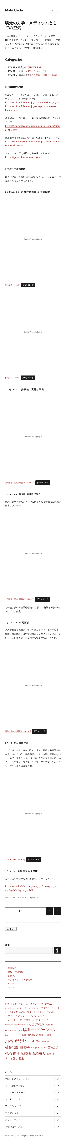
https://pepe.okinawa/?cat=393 (22, 157)
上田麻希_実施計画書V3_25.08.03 (19, 599)
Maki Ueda (14, 10)
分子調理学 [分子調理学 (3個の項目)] (38, 1024)
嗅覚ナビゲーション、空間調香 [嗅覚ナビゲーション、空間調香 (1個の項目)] (16, 1035)
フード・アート (13, 1099)
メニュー (55, 10)
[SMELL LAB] (35, 67)
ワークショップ (13, 1106)
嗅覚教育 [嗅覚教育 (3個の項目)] (33, 1034)
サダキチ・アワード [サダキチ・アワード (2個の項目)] (50, 1008)
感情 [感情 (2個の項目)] (49, 1035)
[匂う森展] (35, 75)
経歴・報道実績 (15, 971)
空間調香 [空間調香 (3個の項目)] (25, 1047)
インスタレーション (15, 1085)
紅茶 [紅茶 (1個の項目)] (32, 1048)
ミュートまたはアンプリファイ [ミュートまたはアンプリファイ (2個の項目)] (19, 1020)
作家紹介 (12, 968)
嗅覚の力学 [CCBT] (14, 1126)
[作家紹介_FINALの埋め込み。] (33, 332)
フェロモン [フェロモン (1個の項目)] (51, 1012)
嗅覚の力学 (34, 897)
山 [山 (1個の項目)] (45, 1035)
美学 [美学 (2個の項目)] (37, 1047)
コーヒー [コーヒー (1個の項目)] (20, 1008)
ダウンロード (28, 285)
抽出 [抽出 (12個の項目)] (9, 1040)
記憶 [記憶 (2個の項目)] (49, 1053)
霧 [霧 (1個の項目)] (53, 1054)
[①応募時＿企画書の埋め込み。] (33, 239)
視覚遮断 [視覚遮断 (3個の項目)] (26, 1053)
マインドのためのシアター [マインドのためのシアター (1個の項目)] (38, 1016)
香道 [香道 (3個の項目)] (21, 1058)
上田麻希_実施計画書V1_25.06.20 (19, 483)
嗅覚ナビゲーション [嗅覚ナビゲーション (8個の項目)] (40, 1029)
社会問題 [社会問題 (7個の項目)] (11, 1047)
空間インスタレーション (17, 1079)
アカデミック (11, 1113)
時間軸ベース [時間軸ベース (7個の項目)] (24, 1041)
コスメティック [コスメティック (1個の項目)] (10, 1008)
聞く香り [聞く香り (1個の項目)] (44, 1048)
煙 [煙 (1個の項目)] (48, 1042)
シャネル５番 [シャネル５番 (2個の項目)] (11, 1011)
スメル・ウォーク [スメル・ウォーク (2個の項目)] (27, 1011)
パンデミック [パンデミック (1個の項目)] (41, 1012)
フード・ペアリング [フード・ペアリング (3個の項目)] (16, 1015)
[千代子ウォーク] (37, 71)
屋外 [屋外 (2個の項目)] (41, 1035)
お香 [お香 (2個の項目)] (7, 1003)
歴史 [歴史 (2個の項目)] (38, 1041)
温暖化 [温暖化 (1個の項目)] (43, 1042)
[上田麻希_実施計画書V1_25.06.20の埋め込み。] (33, 437)
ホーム (8, 1072)
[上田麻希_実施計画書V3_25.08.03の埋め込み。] (33, 553)
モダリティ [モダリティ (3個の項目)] (42, 1020)
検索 (7, 945)
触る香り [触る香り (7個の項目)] (39, 1053)
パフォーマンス (13, 1120)
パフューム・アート (15, 1092)
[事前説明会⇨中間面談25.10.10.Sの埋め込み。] (33, 685)
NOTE (11, 987)
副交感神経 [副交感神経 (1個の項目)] (49, 1025)
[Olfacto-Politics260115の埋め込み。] (33, 813)
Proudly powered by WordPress (30, 1135)
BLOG (11, 983)
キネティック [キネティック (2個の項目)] (37, 1003)
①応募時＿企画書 (12, 285)
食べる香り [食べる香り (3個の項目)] (11, 1058)
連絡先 (11, 975)
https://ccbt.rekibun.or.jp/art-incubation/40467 (32, 102)
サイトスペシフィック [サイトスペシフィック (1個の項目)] (32, 1008)
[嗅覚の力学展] (49, 75)
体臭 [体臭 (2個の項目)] (29, 1024)
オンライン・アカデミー (20, 979)
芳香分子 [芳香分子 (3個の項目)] (53, 1047)
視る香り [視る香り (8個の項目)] (12, 1053)
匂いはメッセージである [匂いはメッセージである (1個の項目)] (13, 1030)
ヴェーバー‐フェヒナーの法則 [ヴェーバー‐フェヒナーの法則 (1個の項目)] (15, 1025)
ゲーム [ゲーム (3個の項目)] (48, 1003)
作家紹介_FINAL (12, 378)
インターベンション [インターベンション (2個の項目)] (20, 1003)
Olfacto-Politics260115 (15, 859)
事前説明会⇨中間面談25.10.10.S (18, 731)
